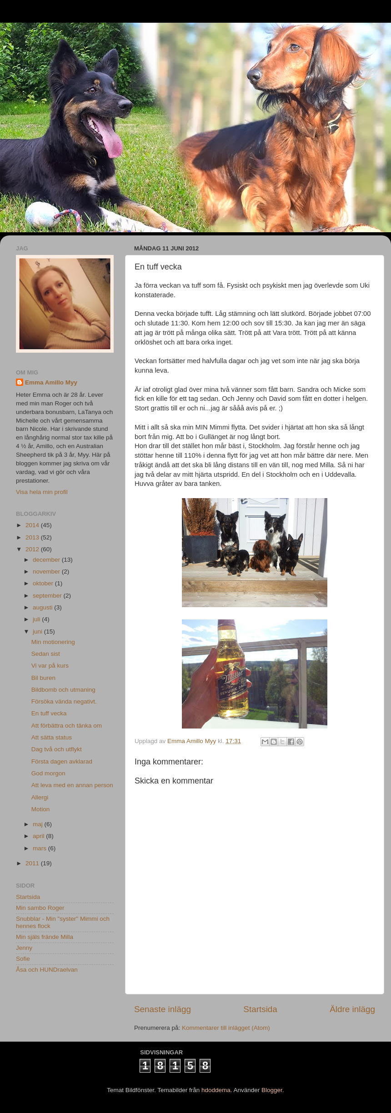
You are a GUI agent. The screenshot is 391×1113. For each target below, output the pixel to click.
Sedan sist (45, 653)
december (47, 559)
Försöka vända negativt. (64, 701)
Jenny (24, 947)
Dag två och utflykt (56, 749)
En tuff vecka (49, 713)
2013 (33, 537)
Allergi (40, 797)
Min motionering (53, 642)
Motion (40, 809)
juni (38, 631)
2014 (33, 525)
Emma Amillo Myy (51, 382)
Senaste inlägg (162, 1009)
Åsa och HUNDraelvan (47, 969)
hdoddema (216, 1090)
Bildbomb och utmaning (63, 689)
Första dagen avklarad (61, 761)
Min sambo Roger (40, 907)
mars (40, 848)
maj (39, 824)
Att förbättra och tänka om (66, 725)
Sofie (23, 958)
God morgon (48, 773)
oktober (44, 583)
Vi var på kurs (50, 665)
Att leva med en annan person (72, 785)
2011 (33, 863)
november (47, 571)
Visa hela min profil (42, 492)
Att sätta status (51, 737)
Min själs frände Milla (44, 936)
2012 (33, 549)
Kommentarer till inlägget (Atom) (226, 1027)
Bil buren (43, 677)
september (48, 595)
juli (37, 619)
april (39, 836)
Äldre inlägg (352, 1009)
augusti (43, 607)
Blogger (271, 1090)
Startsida (260, 1009)
